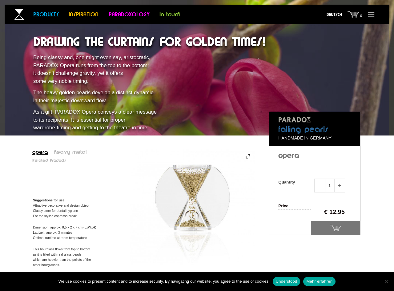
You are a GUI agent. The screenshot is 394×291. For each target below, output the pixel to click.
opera (40, 152)
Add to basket (335, 228)
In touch (169, 14)
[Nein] (386, 281)
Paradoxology (129, 14)
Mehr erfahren (319, 281)
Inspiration (83, 14)
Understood (286, 281)
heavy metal (70, 152)
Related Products (49, 161)
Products (46, 14)
